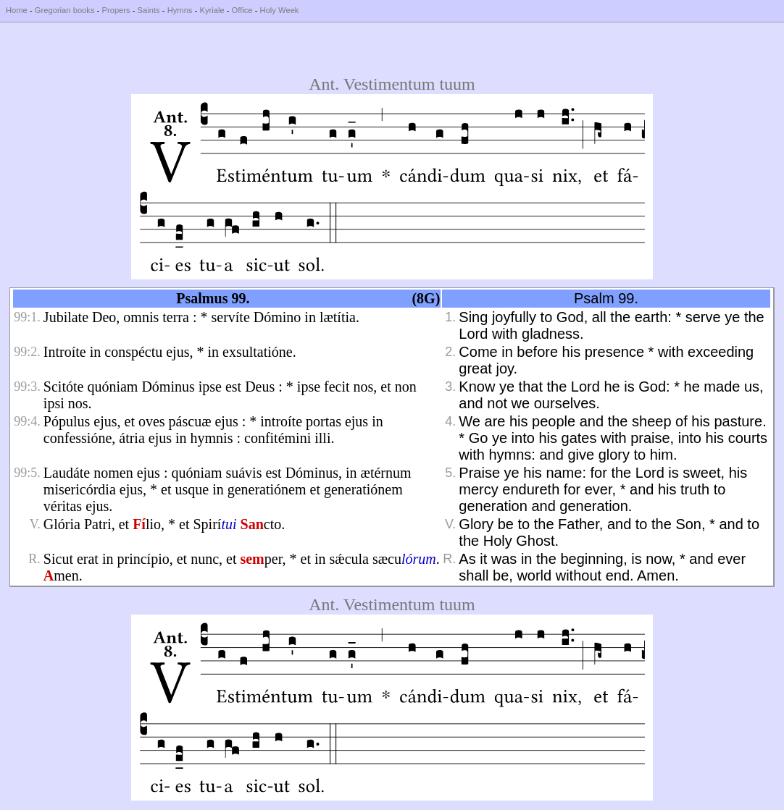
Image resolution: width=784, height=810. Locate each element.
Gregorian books (65, 10)
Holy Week (279, 10)
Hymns (180, 10)
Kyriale (211, 10)
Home (17, 10)
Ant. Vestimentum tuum (392, 84)
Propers (115, 10)
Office (242, 10)
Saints (149, 10)
